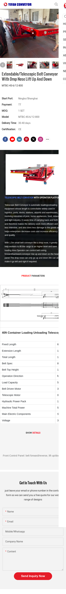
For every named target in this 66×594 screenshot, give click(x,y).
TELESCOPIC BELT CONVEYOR (19, 197)
